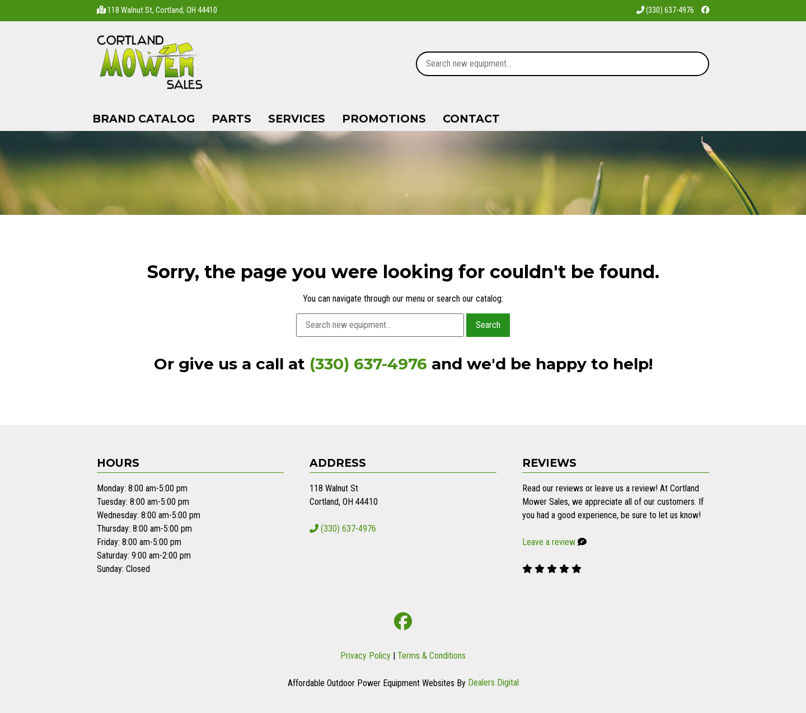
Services (296, 118)
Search (488, 325)
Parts (231, 118)
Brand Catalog (143, 118)
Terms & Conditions (431, 655)
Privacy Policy (365, 655)
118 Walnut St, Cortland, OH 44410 (162, 10)
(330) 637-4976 (665, 10)
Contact (471, 118)
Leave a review (548, 542)
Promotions (384, 118)
